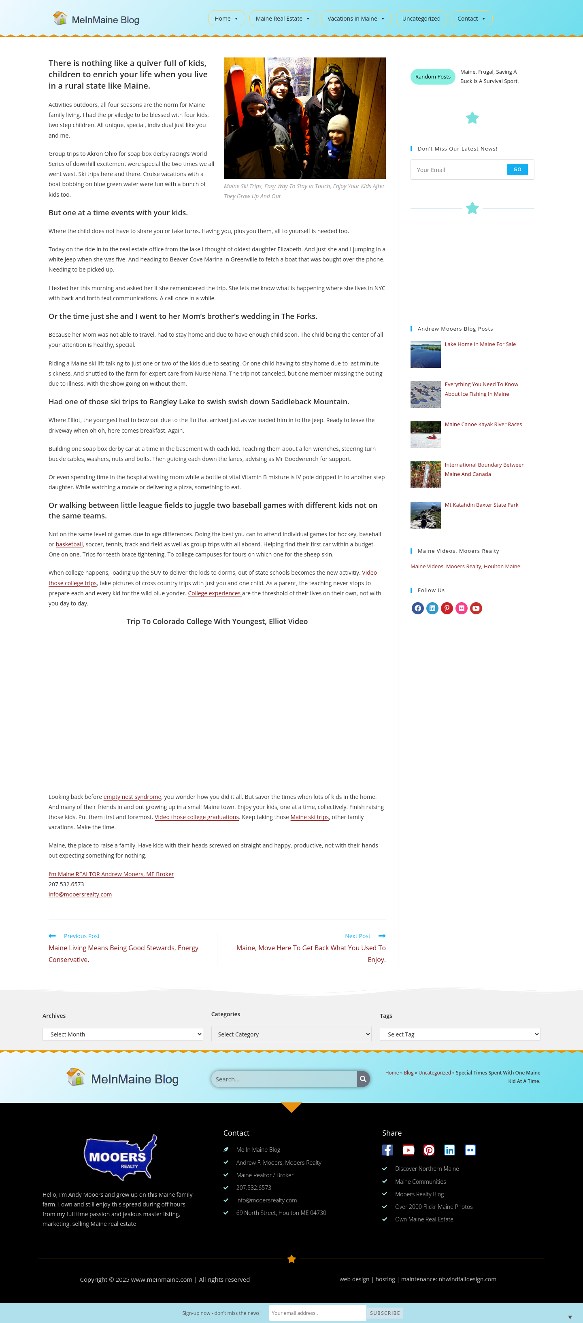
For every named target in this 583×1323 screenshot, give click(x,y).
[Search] (363, 1079)
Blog (408, 1072)
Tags (386, 1015)
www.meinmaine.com (162, 1279)
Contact (471, 18)
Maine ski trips (310, 817)
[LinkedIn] (432, 608)
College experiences (215, 593)
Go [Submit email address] (517, 169)
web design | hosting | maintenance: (389, 1279)
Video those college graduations (197, 817)
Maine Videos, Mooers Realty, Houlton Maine (465, 566)
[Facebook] (418, 608)
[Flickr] (461, 608)
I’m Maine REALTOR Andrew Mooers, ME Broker (111, 874)
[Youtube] (476, 608)
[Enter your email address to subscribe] (472, 169)
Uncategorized (421, 18)
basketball (69, 544)
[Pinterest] (447, 608)
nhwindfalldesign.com (467, 1279)
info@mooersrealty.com (80, 894)
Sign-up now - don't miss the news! (221, 1313)
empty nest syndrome (133, 797)
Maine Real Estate (283, 18)
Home (227, 18)
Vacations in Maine (356, 18)
